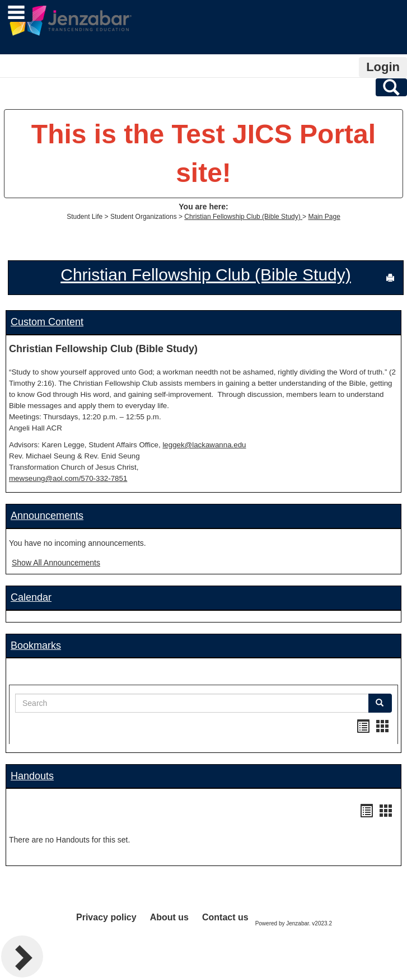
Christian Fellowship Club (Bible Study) (243, 217)
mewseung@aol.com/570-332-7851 (68, 478)
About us (169, 917)
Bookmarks (36, 645)
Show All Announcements (56, 562)
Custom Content (47, 321)
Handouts (32, 776)
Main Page (324, 217)
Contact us (225, 917)
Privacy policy (106, 917)
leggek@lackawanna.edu (204, 445)
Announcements (47, 515)
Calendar (31, 597)
